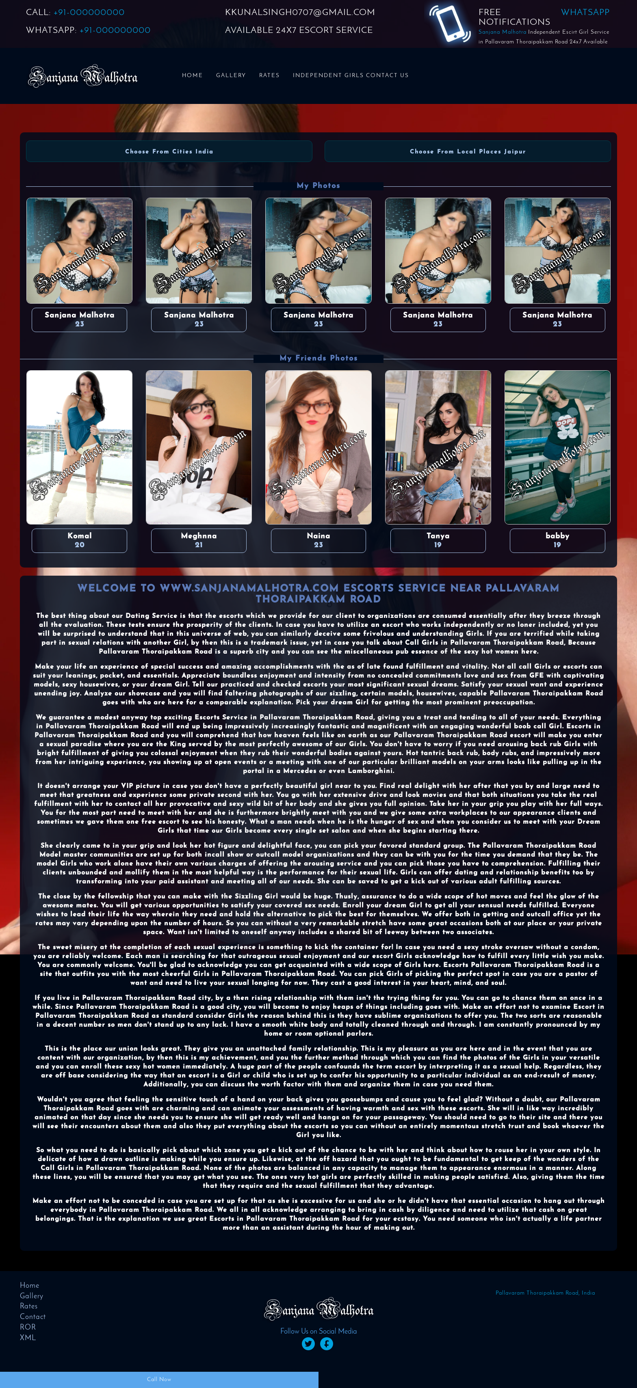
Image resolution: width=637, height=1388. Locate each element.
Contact (33, 1317)
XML (28, 1338)
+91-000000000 (89, 12)
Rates (269, 76)
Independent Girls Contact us (351, 76)
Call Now (159, 1380)
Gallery (231, 76)
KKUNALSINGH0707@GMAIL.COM (300, 12)
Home (192, 76)
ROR (28, 1328)
